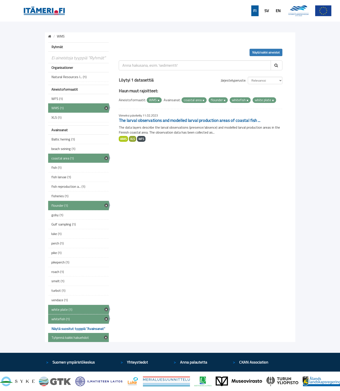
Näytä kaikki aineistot (266, 52)
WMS (123, 139)
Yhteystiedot (137, 362)
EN (278, 11)
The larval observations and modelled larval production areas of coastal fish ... (189, 120)
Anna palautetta (193, 362)
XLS (132, 139)
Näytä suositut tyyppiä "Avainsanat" (78, 328)
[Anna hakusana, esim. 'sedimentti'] (195, 65)
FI (254, 11)
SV (266, 11)
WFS (141, 139)
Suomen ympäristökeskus (73, 362)
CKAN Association (253, 362)
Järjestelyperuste (233, 80)
